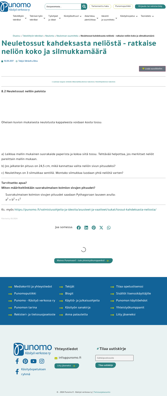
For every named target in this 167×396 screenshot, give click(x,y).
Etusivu (16, 36)
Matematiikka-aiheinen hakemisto (83, 82)
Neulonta (49, 36)
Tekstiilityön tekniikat (32, 36)
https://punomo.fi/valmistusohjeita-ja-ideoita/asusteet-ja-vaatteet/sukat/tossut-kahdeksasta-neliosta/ (85, 210)
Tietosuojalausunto (102, 392)
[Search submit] (84, 6)
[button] (19, 18)
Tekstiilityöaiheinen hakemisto (105, 82)
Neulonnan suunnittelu (67, 36)
